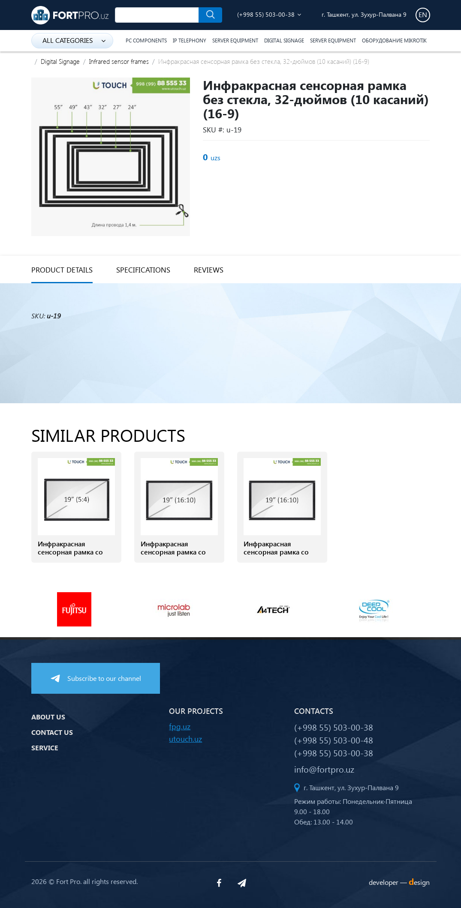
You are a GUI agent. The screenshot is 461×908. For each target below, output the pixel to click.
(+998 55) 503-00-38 (266, 14)
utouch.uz (185, 738)
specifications (143, 270)
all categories (73, 40)
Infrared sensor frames (119, 61)
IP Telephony (189, 40)
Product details (62, 270)
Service (44, 747)
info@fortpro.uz (324, 769)
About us (48, 716)
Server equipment (235, 40)
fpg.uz (179, 726)
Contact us (52, 732)
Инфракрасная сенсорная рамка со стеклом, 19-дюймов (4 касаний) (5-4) (76, 555)
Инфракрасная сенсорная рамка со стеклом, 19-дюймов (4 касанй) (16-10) (179, 555)
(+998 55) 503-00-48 (333, 740)
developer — (399, 882)
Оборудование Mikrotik (394, 40)
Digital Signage (284, 40)
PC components (146, 40)
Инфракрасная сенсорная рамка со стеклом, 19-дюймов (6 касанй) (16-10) (281, 555)
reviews (208, 270)
